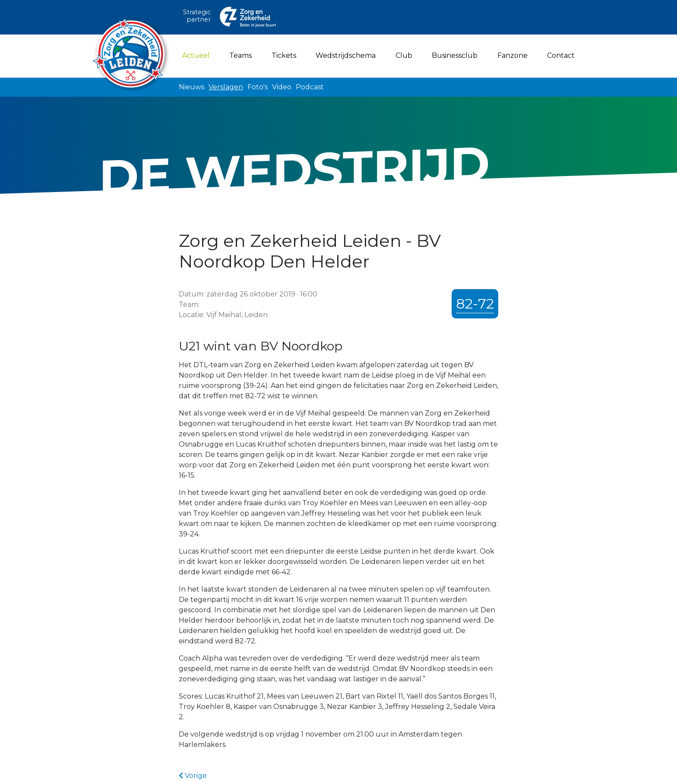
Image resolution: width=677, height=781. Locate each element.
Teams (240, 55)
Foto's (257, 87)
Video (281, 87)
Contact (561, 55)
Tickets (284, 55)
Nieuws (191, 87)
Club (403, 55)
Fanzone (512, 55)
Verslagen (226, 87)
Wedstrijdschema (346, 55)
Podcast (310, 87)
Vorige (193, 776)
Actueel (197, 55)
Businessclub (455, 55)
